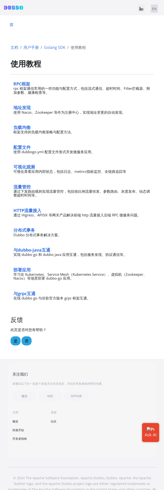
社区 (54, 421)
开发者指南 (19, 439)
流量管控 (22, 187)
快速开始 (18, 430)
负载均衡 (22, 127)
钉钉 (50, 396)
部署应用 (22, 270)
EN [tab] (154, 8)
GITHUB (76, 396)
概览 (15, 421)
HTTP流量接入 (27, 210)
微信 (24, 396)
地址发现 (22, 107)
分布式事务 (24, 230)
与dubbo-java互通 (31, 250)
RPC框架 (21, 84)
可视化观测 (24, 167)
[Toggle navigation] (141, 9)
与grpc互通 (24, 293)
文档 (14, 47)
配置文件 (22, 147)
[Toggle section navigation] (11, 25)
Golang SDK (54, 47)
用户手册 (31, 47)
